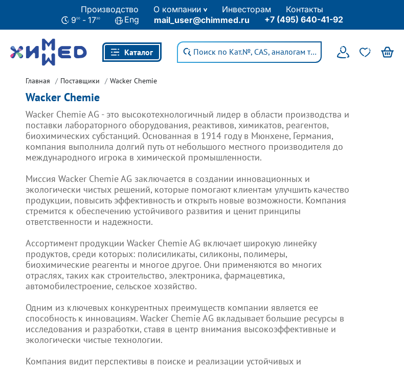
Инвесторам (246, 9)
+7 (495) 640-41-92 (303, 19)
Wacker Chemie (133, 80)
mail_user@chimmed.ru (202, 20)
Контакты (304, 9)
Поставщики (80, 80)
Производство (110, 9)
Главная (38, 80)
